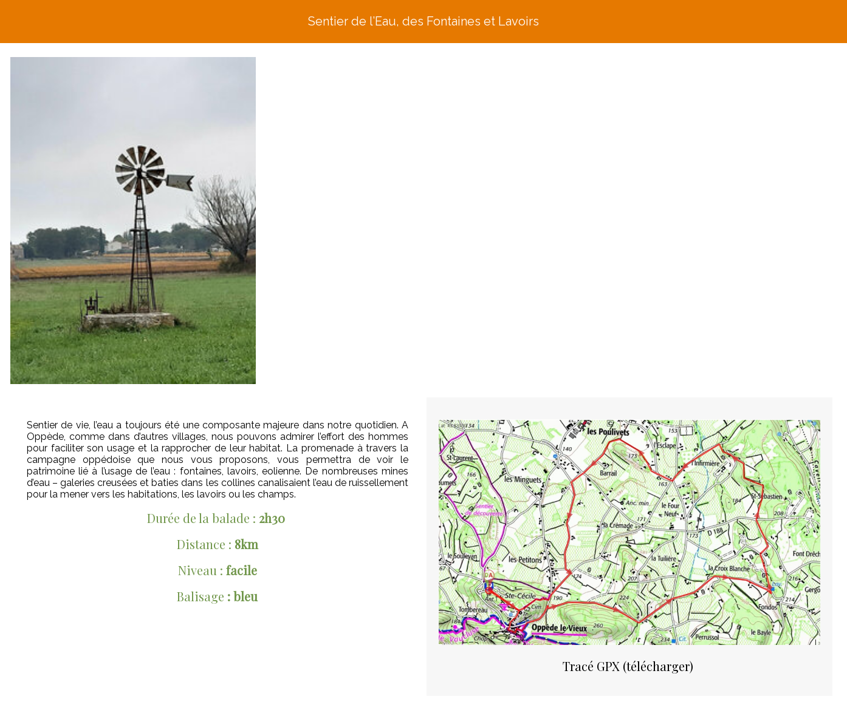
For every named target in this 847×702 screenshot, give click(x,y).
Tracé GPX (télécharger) (628, 666)
